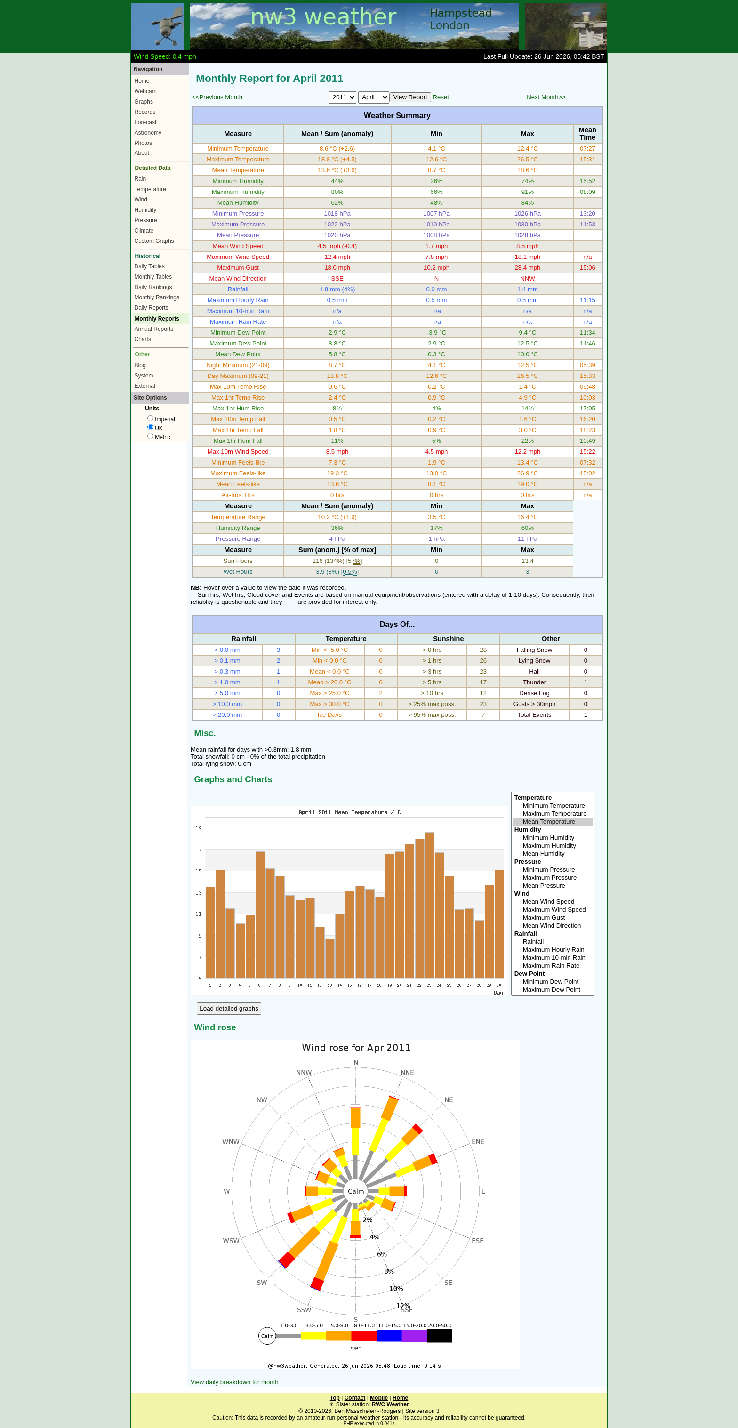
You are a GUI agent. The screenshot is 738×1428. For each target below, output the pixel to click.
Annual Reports (154, 329)
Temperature (150, 189)
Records (145, 112)
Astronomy (148, 132)
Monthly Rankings (157, 297)
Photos (143, 143)
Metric (158, 437)
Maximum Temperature (553, 814)
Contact (355, 1398)
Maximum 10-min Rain (553, 958)
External (145, 386)
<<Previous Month (217, 97)
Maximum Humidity (553, 846)
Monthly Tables (153, 276)
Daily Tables (150, 266)
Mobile (379, 1398)
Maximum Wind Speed (553, 910)
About (142, 153)
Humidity (146, 210)
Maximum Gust (553, 918)
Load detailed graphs (229, 1008)
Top (335, 1398)
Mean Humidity (553, 854)
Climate (144, 230)
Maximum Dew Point (553, 990)
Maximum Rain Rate (553, 966)
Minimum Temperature (553, 806)
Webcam (146, 91)
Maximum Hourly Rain (553, 950)
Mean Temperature (553, 822)
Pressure (146, 220)
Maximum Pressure (553, 878)
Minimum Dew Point (553, 982)
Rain (140, 179)
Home (142, 81)
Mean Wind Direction (553, 926)
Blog (140, 365)
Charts (143, 339)
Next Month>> (546, 97)
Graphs (144, 101)
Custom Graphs (154, 241)
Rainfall (553, 942)
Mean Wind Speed (553, 902)
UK (155, 428)
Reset (441, 97)
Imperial (161, 419)
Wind (141, 199)
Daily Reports (151, 308)
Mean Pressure (553, 886)
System (144, 375)
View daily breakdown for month (235, 1382)
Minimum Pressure (553, 870)
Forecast (146, 122)
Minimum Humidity (553, 838)
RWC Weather (390, 1404)
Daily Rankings (153, 287)
